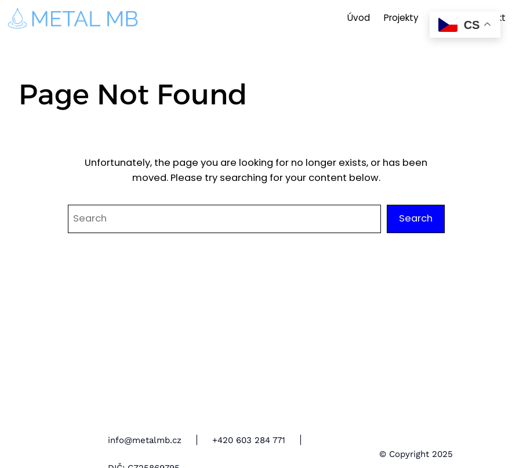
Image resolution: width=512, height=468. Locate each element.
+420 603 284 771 (248, 440)
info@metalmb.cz (144, 440)
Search (416, 218)
